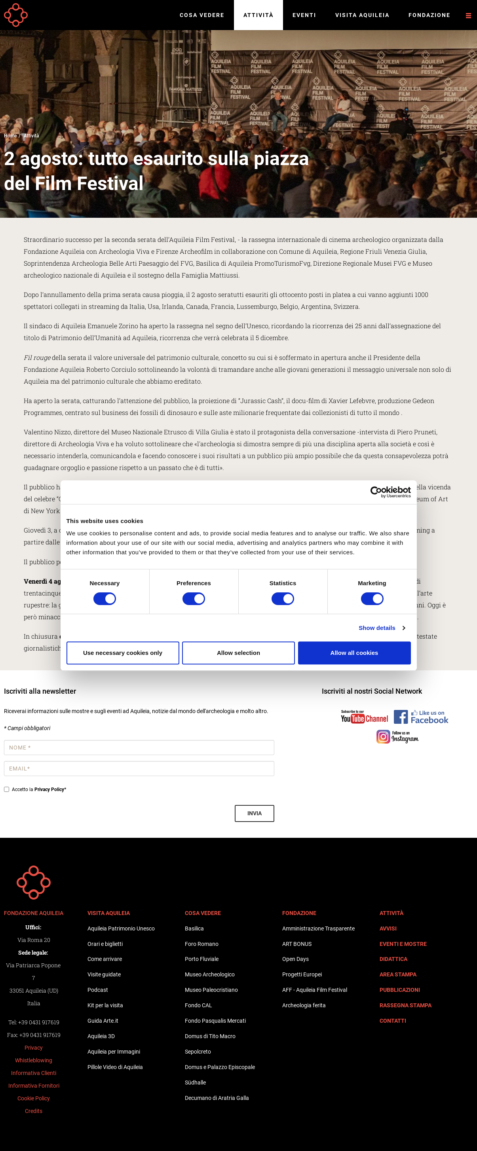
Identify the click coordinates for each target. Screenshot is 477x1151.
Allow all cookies (354, 652)
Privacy (34, 1047)
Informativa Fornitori (33, 1086)
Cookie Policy (33, 1098)
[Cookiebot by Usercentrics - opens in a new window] (376, 492)
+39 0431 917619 (38, 1022)
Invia (254, 813)
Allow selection (238, 652)
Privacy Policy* (50, 789)
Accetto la (35, 789)
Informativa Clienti (33, 1073)
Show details (377, 627)
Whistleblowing (33, 1060)
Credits (33, 1111)
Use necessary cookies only (122, 652)
